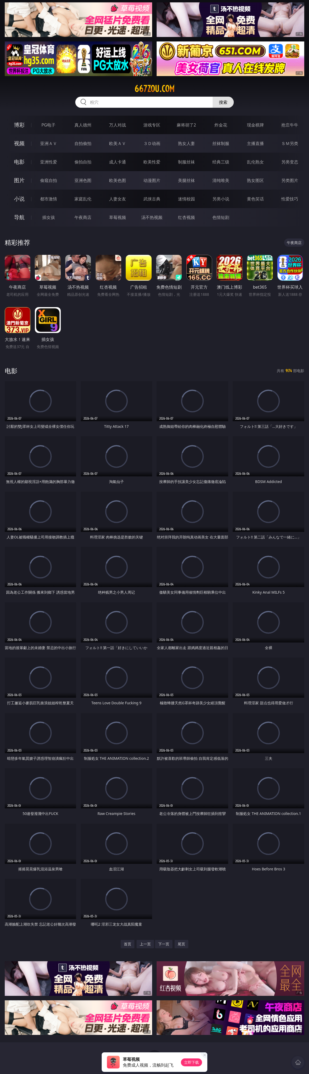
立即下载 (191, 1062)
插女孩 (48, 217)
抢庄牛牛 (289, 125)
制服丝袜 (186, 162)
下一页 (163, 943)
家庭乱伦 (82, 199)
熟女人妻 (186, 143)
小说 (19, 198)
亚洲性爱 (48, 162)
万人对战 (117, 125)
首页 (127, 943)
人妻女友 (117, 199)
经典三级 (220, 162)
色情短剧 (220, 217)
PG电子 (48, 125)
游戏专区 (151, 125)
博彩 (19, 124)
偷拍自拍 (82, 162)
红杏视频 (186, 217)
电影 (19, 161)
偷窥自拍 (48, 180)
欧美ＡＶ (117, 143)
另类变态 (289, 162)
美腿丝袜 (186, 180)
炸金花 (220, 125)
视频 (19, 143)
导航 (19, 217)
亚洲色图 (82, 180)
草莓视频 (117, 217)
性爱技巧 (289, 199)
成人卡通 (117, 162)
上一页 (145, 943)
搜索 (223, 102)
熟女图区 (255, 180)
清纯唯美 (220, 180)
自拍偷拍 (82, 143)
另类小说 (220, 199)
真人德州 (82, 125)
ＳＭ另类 (289, 143)
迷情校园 (186, 199)
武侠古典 (151, 199)
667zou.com (154, 88)
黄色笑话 (255, 199)
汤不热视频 (151, 217)
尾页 (181, 943)
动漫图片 (151, 180)
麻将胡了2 (186, 125)
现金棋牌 (255, 125)
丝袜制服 (220, 143)
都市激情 (48, 199)
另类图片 (289, 180)
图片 (19, 180)
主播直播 (255, 143)
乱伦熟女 (255, 162)
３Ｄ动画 (151, 143)
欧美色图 (117, 180)
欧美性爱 (151, 162)
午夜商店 (82, 217)
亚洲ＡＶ (48, 143)
